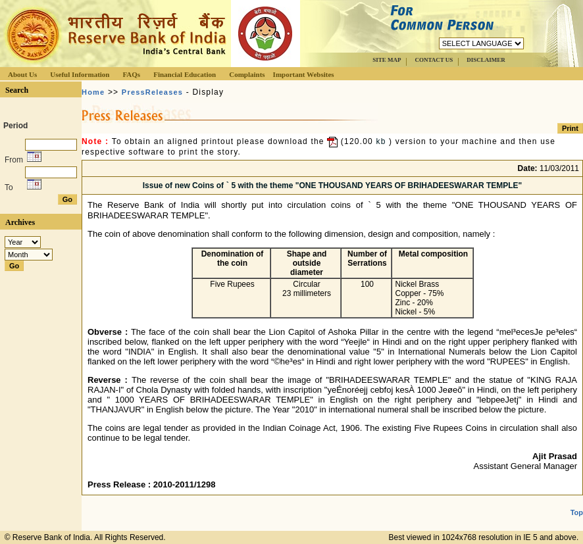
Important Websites (303, 74)
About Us (22, 74)
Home (93, 92)
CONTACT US (434, 60)
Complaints (247, 74)
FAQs (131, 74)
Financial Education (184, 74)
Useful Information (79, 74)
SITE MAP (386, 60)
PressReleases (152, 92)
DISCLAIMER (486, 60)
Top (576, 512)
